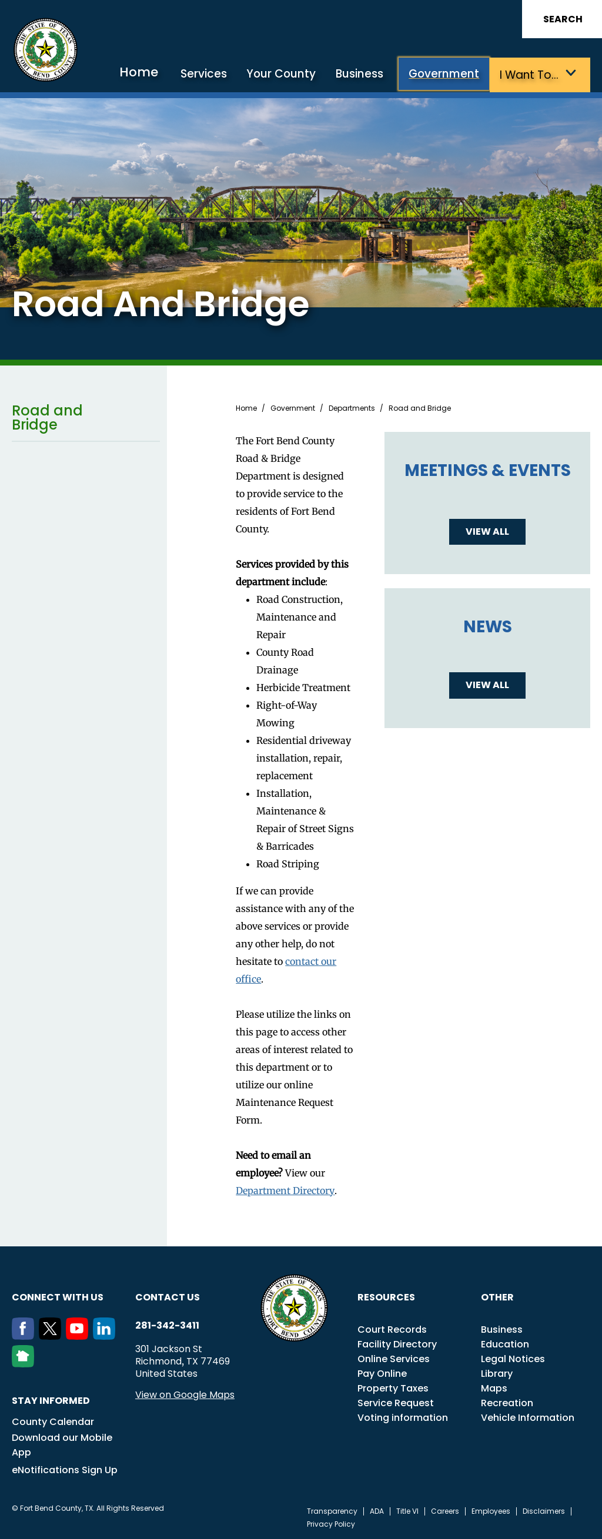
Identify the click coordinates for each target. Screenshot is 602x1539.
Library (497, 1373)
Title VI (407, 1511)
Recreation (507, 1402)
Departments (352, 408)
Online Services (393, 1358)
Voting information (402, 1417)
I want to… (530, 75)
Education (505, 1343)
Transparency (332, 1511)
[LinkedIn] (106, 1336)
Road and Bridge (86, 417)
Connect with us (57, 1296)
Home (147, 73)
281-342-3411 (167, 1325)
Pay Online (382, 1373)
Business (363, 75)
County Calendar (53, 1421)
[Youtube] (79, 1336)
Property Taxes (393, 1387)
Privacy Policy (331, 1524)
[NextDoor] (25, 1363)
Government (447, 75)
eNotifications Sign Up (65, 1469)
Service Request (395, 1402)
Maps (494, 1387)
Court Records (392, 1329)
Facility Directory (397, 1343)
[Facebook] (25, 1336)
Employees (490, 1511)
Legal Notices (513, 1358)
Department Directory (285, 1190)
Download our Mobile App (62, 1444)
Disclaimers (544, 1511)
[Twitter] (52, 1336)
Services (210, 75)
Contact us (167, 1296)
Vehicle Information (527, 1417)
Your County (286, 75)
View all (487, 531)
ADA (377, 1511)
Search (563, 19)
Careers (445, 1511)
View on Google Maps (185, 1394)
